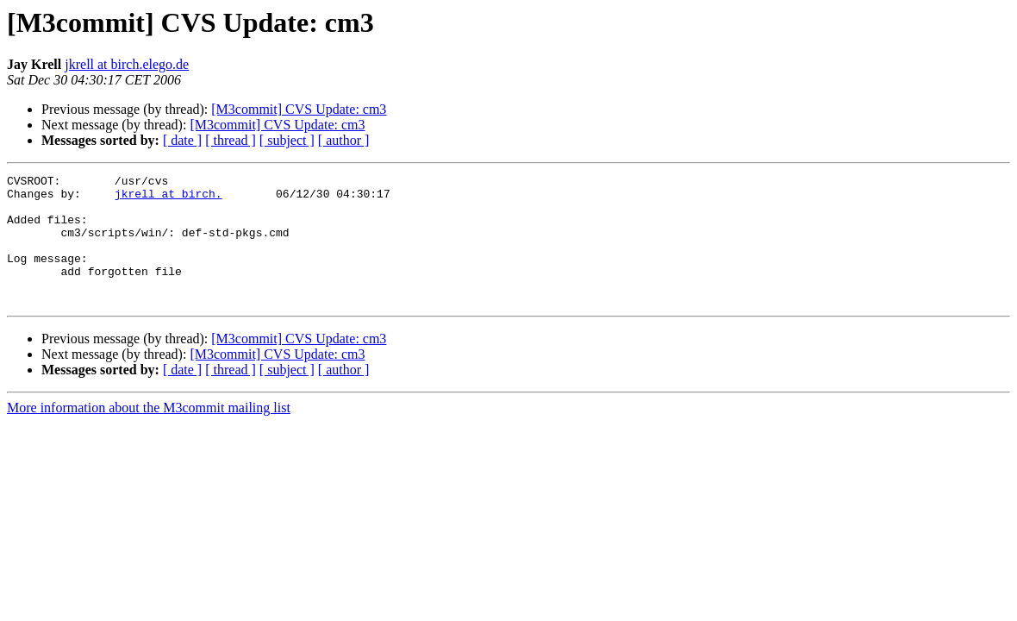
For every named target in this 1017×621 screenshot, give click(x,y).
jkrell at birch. (168, 198)
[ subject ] (287, 140)
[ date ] (182, 140)
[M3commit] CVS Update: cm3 (298, 109)
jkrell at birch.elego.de (127, 64)
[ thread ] (230, 140)
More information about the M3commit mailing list (148, 433)
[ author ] (344, 140)
